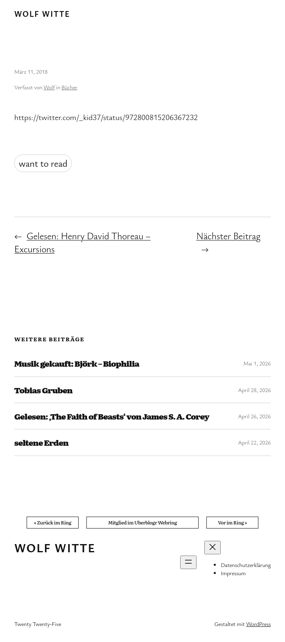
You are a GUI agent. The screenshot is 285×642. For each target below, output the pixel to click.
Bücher (69, 87)
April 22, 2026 (254, 442)
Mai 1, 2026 (257, 363)
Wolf (48, 87)
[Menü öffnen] (188, 562)
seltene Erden (41, 442)
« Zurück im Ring (53, 522)
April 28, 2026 (254, 390)
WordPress (258, 624)
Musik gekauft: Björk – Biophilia (76, 363)
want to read (43, 163)
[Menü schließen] (212, 547)
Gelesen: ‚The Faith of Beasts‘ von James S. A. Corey (111, 416)
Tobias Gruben (43, 390)
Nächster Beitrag (228, 235)
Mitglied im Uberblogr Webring (142, 522)
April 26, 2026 (254, 416)
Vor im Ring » (232, 522)
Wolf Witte (42, 13)
